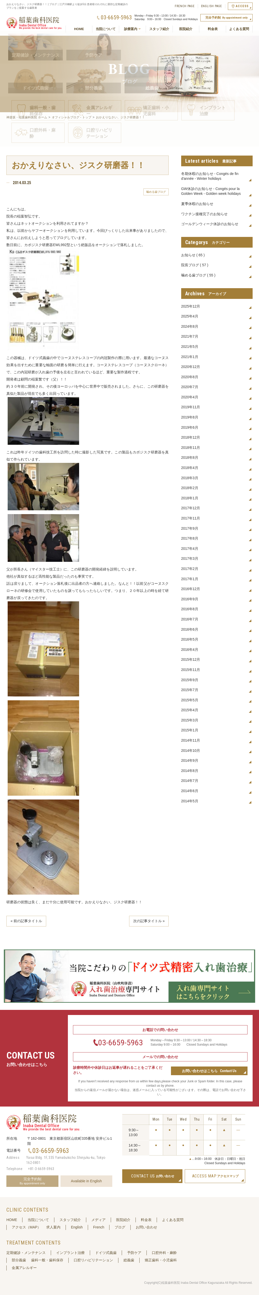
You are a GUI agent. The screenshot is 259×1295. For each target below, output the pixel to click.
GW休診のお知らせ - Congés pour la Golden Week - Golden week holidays (211, 191)
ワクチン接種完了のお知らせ (204, 214)
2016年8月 (189, 609)
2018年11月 (190, 448)
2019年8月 (189, 417)
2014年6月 (189, 791)
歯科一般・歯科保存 (47, 1260)
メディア (98, 1220)
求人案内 (53, 1227)
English (77, 1227)
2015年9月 (189, 680)
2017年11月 (190, 518)
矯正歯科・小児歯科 (161, 1260)
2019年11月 (190, 407)
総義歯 (129, 1260)
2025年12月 (190, 306)
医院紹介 (185, 29)
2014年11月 (190, 740)
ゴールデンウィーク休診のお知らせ (209, 224)
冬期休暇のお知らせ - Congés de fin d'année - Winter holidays (210, 176)
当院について (106, 29)
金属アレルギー (24, 1268)
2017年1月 (189, 579)
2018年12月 (190, 437)
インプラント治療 (70, 1253)
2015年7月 (189, 690)
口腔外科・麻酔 (164, 1253)
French (98, 1227)
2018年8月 (189, 457)
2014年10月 (190, 750)
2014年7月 (189, 781)
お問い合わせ (146, 1227)
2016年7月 (189, 619)
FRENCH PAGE (185, 6)
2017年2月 (189, 569)
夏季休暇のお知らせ (197, 204)
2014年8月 (189, 771)
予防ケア (134, 1253)
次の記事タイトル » (149, 921)
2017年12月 (190, 508)
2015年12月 (190, 659)
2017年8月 (189, 538)
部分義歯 (19, 1260)
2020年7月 (189, 387)
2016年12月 (190, 589)
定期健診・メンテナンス (26, 1253)
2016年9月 (189, 599)
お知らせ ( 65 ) (193, 255)
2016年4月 (189, 650)
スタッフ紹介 (159, 29)
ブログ (120, 1227)
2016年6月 (189, 629)
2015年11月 (190, 670)
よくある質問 (239, 29)
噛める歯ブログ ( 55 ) (198, 275)
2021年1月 (189, 357)
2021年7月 (189, 336)
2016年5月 (189, 639)
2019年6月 (189, 427)
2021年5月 (189, 347)
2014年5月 (189, 801)
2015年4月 (189, 710)
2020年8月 (189, 377)
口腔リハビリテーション (93, 1260)
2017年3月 (189, 558)
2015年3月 (189, 720)
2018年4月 (189, 468)
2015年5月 (189, 700)
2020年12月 (190, 367)
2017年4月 (189, 549)
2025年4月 (189, 316)
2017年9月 (189, 528)
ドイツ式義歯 (106, 1253)
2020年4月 (189, 397)
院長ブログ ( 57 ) (194, 265)
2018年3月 (189, 478)
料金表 (213, 29)
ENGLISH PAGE (211, 6)
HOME (79, 29)
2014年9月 (189, 760)
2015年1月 (189, 730)
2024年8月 (189, 326)
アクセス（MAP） (26, 1227)
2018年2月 (189, 488)
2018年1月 (189, 498)
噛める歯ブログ (156, 191)
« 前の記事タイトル (26, 921)
